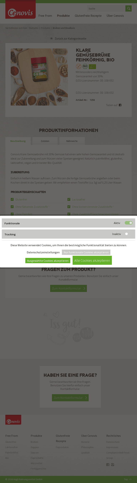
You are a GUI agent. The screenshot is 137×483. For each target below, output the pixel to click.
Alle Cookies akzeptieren (92, 260)
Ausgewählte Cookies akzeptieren (47, 260)
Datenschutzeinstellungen (43, 252)
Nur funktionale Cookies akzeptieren (86, 252)
